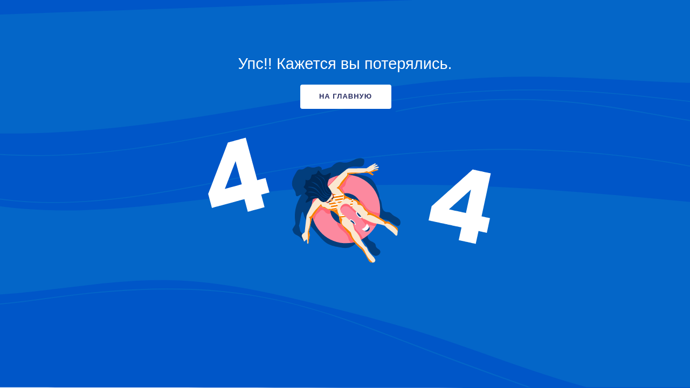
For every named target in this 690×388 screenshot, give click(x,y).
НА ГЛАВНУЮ (345, 96)
